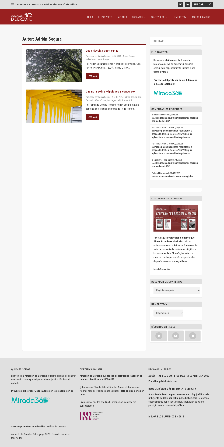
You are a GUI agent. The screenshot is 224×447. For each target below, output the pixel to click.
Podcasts (137, 16)
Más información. (162, 262)
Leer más (92, 69)
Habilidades (91, 52)
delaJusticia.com (168, 374)
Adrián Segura (104, 49)
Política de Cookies (56, 419)
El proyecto (105, 16)
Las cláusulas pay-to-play (102, 43)
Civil (139, 90)
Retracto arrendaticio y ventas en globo (173, 169)
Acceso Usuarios (201, 16)
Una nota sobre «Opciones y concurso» (110, 84)
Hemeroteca (180, 16)
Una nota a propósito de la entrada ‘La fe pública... (54, 4)
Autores (122, 16)
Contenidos (157, 16)
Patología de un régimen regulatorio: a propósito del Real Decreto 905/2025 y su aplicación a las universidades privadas (172, 127)
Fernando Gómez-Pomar (96, 93)
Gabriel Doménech (161, 166)
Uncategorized (113, 93)
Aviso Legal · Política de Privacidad (28, 419)
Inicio (90, 16)
